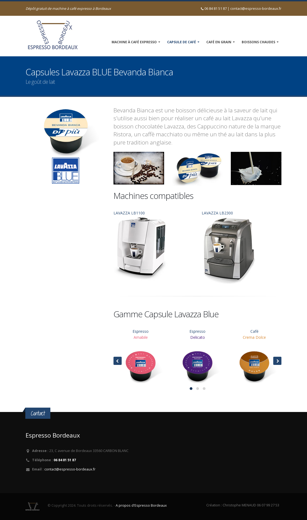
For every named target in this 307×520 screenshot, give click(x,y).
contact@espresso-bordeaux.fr (255, 8)
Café (254, 357)
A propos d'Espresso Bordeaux (141, 505)
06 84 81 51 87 (65, 460)
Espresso (140, 357)
